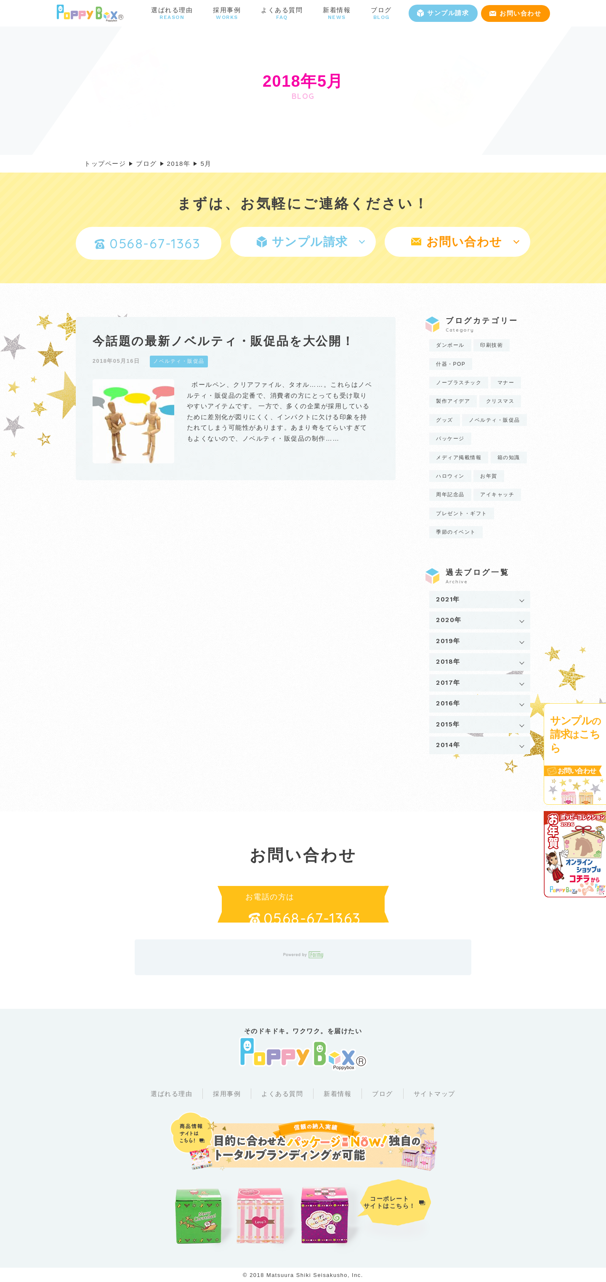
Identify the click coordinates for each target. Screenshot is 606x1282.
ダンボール (450, 345)
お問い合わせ (515, 13)
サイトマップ (434, 1093)
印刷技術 (491, 345)
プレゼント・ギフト (461, 513)
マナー (506, 383)
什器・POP (450, 364)
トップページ (105, 163)
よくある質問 (282, 1093)
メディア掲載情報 (458, 457)
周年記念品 (450, 494)
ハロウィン (450, 476)
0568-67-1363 (147, 243)
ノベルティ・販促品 (494, 420)
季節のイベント (456, 532)
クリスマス (500, 401)
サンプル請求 (443, 13)
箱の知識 (508, 457)
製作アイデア (453, 401)
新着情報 (337, 1093)
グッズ (444, 420)
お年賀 (488, 476)
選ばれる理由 (171, 1093)
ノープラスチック (458, 383)
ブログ (382, 1093)
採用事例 (227, 1093)
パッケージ (450, 439)
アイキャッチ (497, 494)
